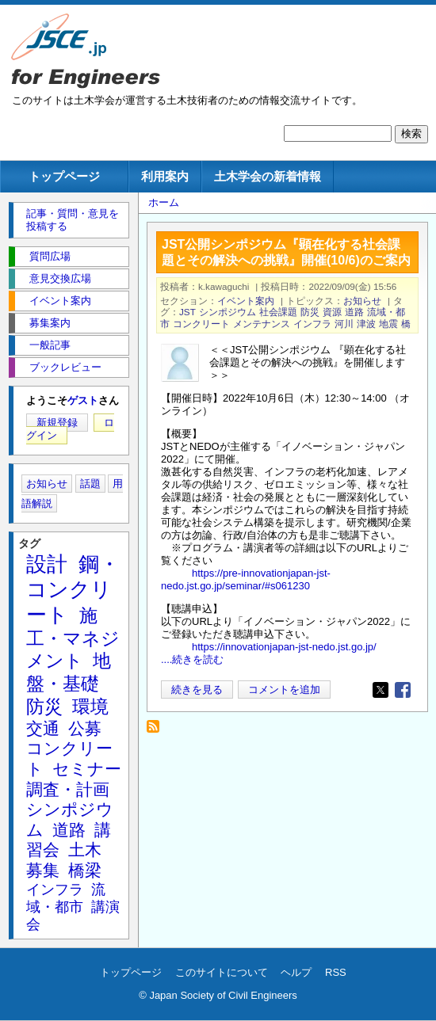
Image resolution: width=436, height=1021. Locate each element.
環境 (90, 706)
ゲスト (82, 400)
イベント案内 (245, 300)
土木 (84, 849)
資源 (332, 312)
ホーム (163, 202)
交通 (42, 728)
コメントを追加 (284, 689)
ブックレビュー (65, 367)
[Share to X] (380, 690)
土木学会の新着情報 (267, 176)
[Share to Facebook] (403, 690)
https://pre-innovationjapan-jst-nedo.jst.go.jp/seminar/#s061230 (246, 579)
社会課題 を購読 (157, 730)
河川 (344, 323)
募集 (42, 870)
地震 (388, 323)
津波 (366, 323)
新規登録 (57, 423)
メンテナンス (261, 323)
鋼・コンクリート (73, 589)
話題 (90, 484)
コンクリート (201, 323)
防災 (309, 312)
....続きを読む (192, 659)
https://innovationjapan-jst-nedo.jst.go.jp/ (284, 647)
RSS (335, 972)
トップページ (64, 176)
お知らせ (362, 300)
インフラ (312, 323)
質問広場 (50, 256)
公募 (84, 728)
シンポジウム (227, 312)
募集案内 (50, 323)
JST (187, 312)
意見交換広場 (60, 278)
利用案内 (165, 176)
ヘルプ (296, 972)
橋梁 (84, 870)
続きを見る (197, 689)
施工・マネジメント (73, 638)
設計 (46, 564)
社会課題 (278, 312)
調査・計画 (67, 789)
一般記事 (50, 345)
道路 (354, 312)
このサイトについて (221, 972)
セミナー (86, 769)
